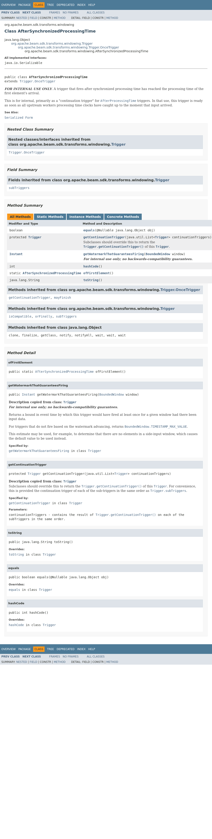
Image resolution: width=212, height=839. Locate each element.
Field (33, 18)
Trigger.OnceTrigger (37, 81)
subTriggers (19, 188)
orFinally (43, 316)
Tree (50, 5)
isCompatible (20, 316)
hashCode (90, 266)
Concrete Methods (123, 217)
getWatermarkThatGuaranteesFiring (113, 254)
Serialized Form (18, 117)
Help (91, 5)
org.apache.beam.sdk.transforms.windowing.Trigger (52, 43)
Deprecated (66, 5)
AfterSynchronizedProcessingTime (52, 273)
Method (60, 18)
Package (24, 5)
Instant (16, 254)
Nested (21, 18)
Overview (8, 5)
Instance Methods (85, 217)
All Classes (96, 12)
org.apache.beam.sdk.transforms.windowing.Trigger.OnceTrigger (68, 47)
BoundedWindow (158, 254)
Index (81, 5)
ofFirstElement (96, 273)
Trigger (118, 144)
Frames (54, 12)
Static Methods (50, 217)
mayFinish (62, 297)
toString (90, 280)
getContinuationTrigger (104, 237)
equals (89, 230)
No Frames (71, 12)
